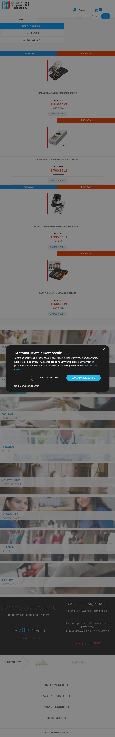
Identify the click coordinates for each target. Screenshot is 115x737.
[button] (27, 386)
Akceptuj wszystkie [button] (82, 377)
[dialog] (57, 368)
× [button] (104, 348)
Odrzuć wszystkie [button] (44, 377)
